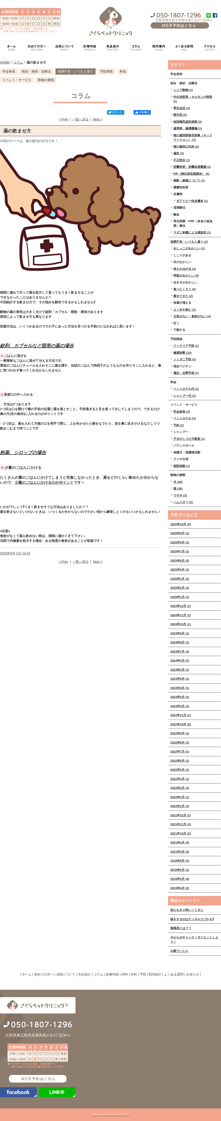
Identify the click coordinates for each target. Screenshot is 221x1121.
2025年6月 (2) (179, 560)
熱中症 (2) (180, 115)
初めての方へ (44, 974)
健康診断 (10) (182, 352)
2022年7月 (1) (179, 751)
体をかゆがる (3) (184, 269)
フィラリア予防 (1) (186, 345)
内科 (125, 974)
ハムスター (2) (183, 502)
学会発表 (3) (181, 411)
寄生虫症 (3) (181, 108)
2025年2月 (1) (179, 588)
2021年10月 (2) (180, 833)
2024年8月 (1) (179, 642)
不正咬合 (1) (181, 160)
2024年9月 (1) (179, 633)
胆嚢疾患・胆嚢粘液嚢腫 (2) (192, 167)
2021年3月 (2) (179, 851)
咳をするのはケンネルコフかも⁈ (192, 919)
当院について (66, 974)
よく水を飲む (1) (184, 309)
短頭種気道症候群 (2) (187, 121)
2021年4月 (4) (179, 842)
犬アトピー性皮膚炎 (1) (192, 201)
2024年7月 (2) (179, 651)
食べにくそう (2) (184, 289)
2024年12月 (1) (180, 606)
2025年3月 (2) (179, 579)
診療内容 (112, 974)
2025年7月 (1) (179, 551)
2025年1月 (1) (179, 597)
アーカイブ (188, 515)
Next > (97, 119)
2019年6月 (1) (179, 870)
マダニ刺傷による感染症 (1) (192, 232)
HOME (5, 62)
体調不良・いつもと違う (75, 71)
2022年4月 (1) (179, 779)
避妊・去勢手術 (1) (186, 373)
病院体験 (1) (181, 466)
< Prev (63, 119)
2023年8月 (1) (179, 688)
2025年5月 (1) (179, 569)
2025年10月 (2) (180, 524)
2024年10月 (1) (180, 624)
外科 (134, 974)
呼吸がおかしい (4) (186, 275)
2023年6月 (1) (179, 697)
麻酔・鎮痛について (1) (189, 180)
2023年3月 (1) (179, 706)
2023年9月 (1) (179, 678)
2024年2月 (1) (179, 669)
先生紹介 (84, 974)
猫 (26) (178, 488)
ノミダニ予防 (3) (184, 359)
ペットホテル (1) (184, 418)
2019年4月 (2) (179, 888)
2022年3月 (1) (179, 788)
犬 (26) (178, 482)
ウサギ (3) (180, 495)
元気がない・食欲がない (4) (192, 316)
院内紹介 (155, 974)
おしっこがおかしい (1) (189, 248)
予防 (143, 974)
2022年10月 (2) (180, 724)
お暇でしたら (179, 951)
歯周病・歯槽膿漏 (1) (187, 128)
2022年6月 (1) (179, 760)
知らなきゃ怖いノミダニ (186, 910)
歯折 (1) (178, 153)
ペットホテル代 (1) (186, 389)
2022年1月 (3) (179, 806)
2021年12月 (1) (180, 815)
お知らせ (192, 974)
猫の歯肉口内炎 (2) (186, 146)
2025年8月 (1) (179, 542)
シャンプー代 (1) (184, 395)
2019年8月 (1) (179, 860)
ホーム (27, 974)
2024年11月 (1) (180, 615)
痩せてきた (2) (183, 296)
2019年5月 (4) (179, 879)
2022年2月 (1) (179, 797)
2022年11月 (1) (180, 715)
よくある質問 (173, 974)
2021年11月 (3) (180, 824)
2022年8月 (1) (179, 742)
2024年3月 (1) (179, 660)
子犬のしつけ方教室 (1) (189, 439)
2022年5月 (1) (179, 769)
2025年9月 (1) (179, 533)
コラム (18, 62)
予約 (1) (178, 425)
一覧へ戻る (81, 119)
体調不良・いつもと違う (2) (189, 241)
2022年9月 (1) (179, 733)
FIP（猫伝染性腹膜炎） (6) (191, 173)
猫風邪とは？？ (180, 928)
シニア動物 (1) (183, 90)
